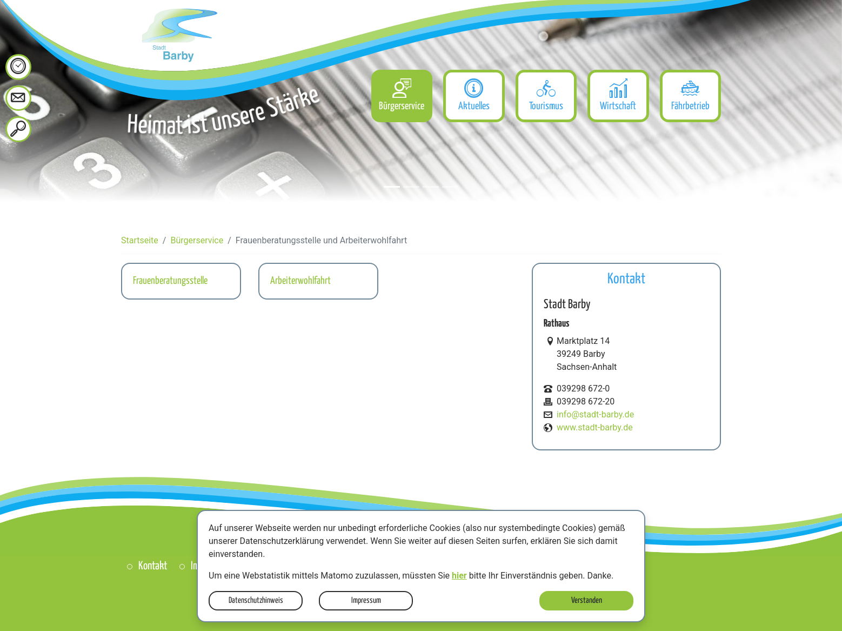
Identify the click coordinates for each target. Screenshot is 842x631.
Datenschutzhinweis (256, 600)
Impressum (366, 600)
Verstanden (586, 600)
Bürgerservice (196, 240)
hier (459, 575)
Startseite (139, 240)
